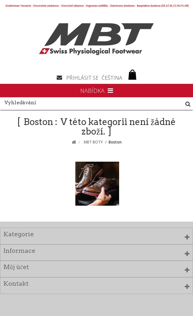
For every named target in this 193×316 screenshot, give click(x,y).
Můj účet (16, 267)
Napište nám (61, 77)
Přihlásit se (82, 78)
